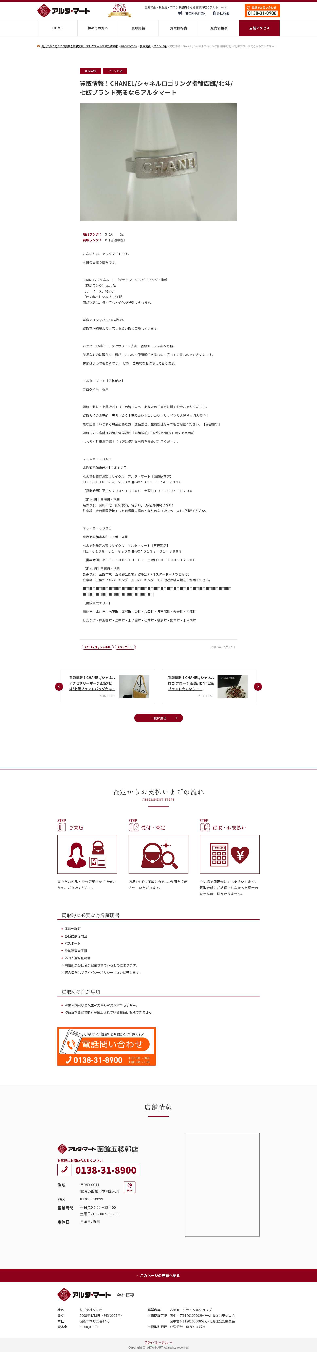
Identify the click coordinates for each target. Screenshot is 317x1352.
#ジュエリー (125, 647)
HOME (57, 27)
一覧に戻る (158, 718)
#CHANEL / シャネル (97, 647)
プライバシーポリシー (158, 1342)
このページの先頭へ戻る (158, 1275)
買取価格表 (178, 27)
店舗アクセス (259, 27)
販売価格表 (219, 27)
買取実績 (138, 27)
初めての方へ (98, 27)
